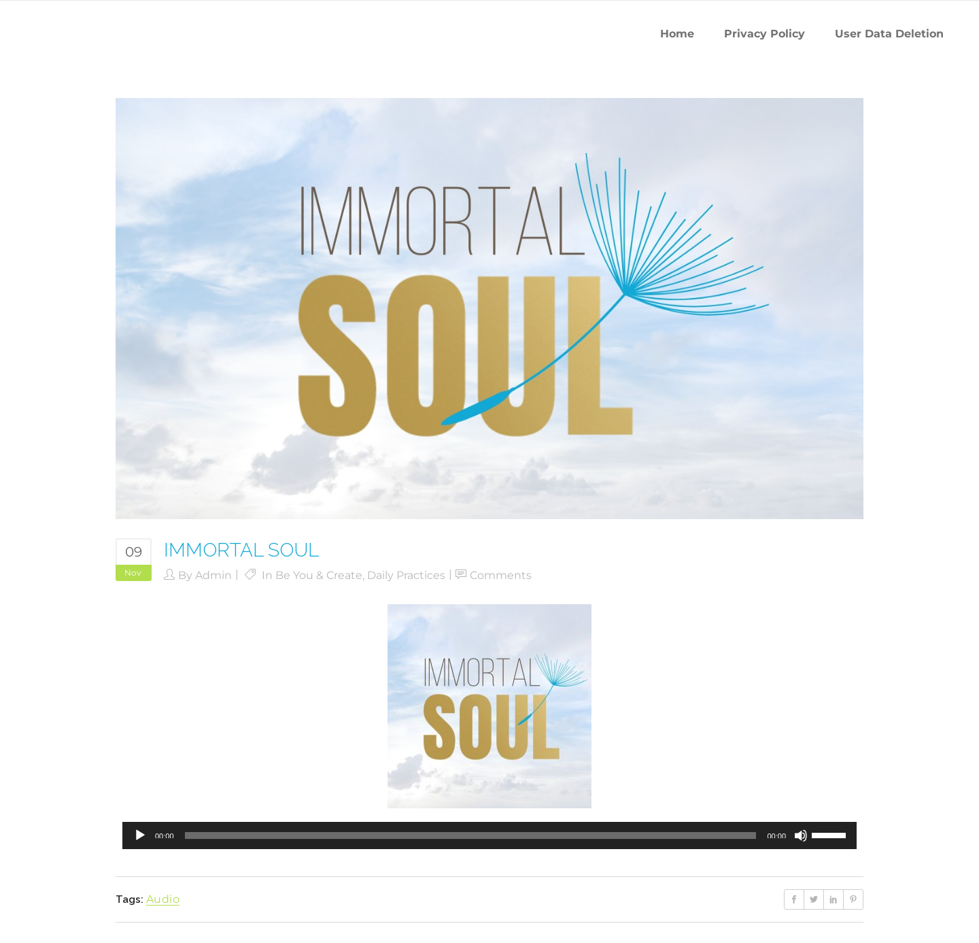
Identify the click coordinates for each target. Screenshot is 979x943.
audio (162, 899)
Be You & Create (318, 575)
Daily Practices (406, 575)
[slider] (471, 835)
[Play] (140, 835)
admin (213, 575)
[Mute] (801, 835)
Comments (501, 575)
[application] (489, 835)
